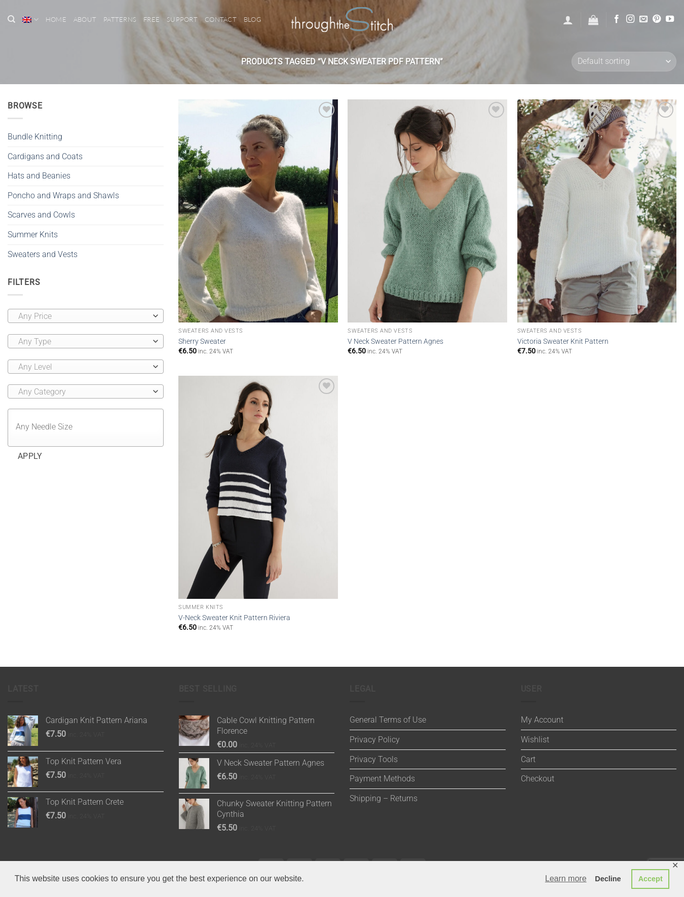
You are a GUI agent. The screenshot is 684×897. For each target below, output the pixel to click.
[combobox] (86, 316)
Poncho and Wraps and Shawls (63, 195)
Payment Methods (382, 778)
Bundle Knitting (35, 136)
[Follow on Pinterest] (657, 19)
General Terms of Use (388, 720)
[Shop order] (624, 61)
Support (182, 19)
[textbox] (83, 316)
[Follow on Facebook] (617, 19)
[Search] (11, 19)
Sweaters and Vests (43, 254)
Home (56, 19)
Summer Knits (33, 234)
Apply (30, 456)
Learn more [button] (566, 878)
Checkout (537, 778)
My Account (542, 720)
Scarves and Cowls (41, 215)
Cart (528, 759)
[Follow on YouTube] (670, 19)
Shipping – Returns (383, 798)
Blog (252, 19)
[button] (568, 20)
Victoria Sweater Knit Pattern (563, 341)
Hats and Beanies (39, 176)
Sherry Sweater (202, 341)
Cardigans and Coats (45, 156)
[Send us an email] (643, 19)
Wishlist (535, 739)
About (84, 19)
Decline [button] (608, 879)
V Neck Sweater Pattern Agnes (395, 341)
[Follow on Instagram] (630, 19)
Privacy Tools (374, 759)
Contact (221, 19)
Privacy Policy (375, 739)
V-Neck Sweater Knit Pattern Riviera (234, 618)
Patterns (119, 19)
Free (151, 19)
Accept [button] (650, 879)
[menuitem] (30, 19)
